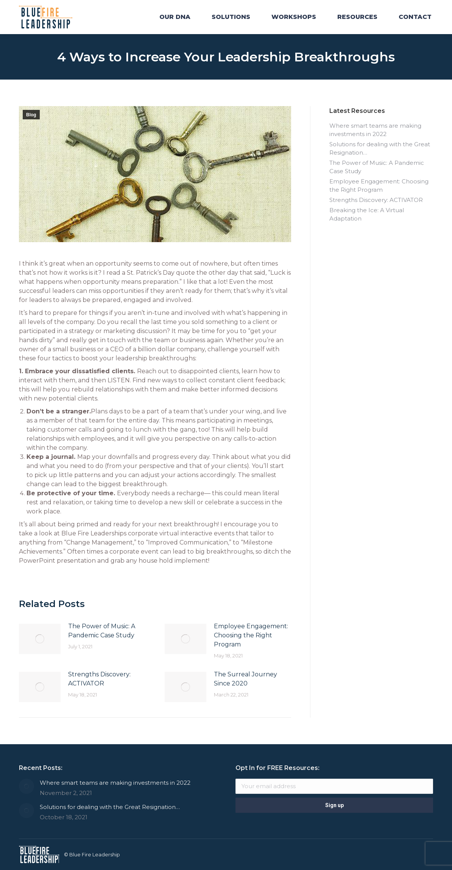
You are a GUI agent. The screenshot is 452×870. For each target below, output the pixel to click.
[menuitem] (175, 17)
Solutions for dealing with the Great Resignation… (379, 148)
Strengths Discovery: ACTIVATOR (99, 679)
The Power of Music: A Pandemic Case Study (101, 631)
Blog (31, 114)
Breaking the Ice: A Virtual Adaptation (366, 214)
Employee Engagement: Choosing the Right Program (251, 635)
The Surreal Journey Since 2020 (245, 679)
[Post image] (40, 639)
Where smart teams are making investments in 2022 (375, 130)
